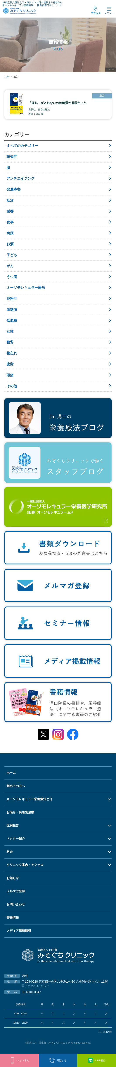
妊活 (10, 200)
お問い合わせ (16, 904)
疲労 (10, 364)
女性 (10, 331)
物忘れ (12, 353)
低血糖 (12, 320)
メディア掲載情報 (19, 930)
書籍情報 (13, 917)
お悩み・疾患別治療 (20, 812)
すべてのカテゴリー (22, 146)
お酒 (10, 244)
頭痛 (10, 375)
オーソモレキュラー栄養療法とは (29, 799)
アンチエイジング (21, 178)
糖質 (10, 342)
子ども (12, 255)
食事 (10, 222)
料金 (10, 851)
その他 (12, 386)
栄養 (10, 211)
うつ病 (12, 277)
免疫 (10, 233)
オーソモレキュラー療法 (26, 287)
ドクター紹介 (16, 838)
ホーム (11, 772)
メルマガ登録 (16, 891)
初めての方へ (16, 786)
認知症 (12, 157)
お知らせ (13, 878)
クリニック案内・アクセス (25, 865)
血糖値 (12, 309)
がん (10, 266)
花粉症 (12, 298)
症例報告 (13, 825)
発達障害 (14, 189)
